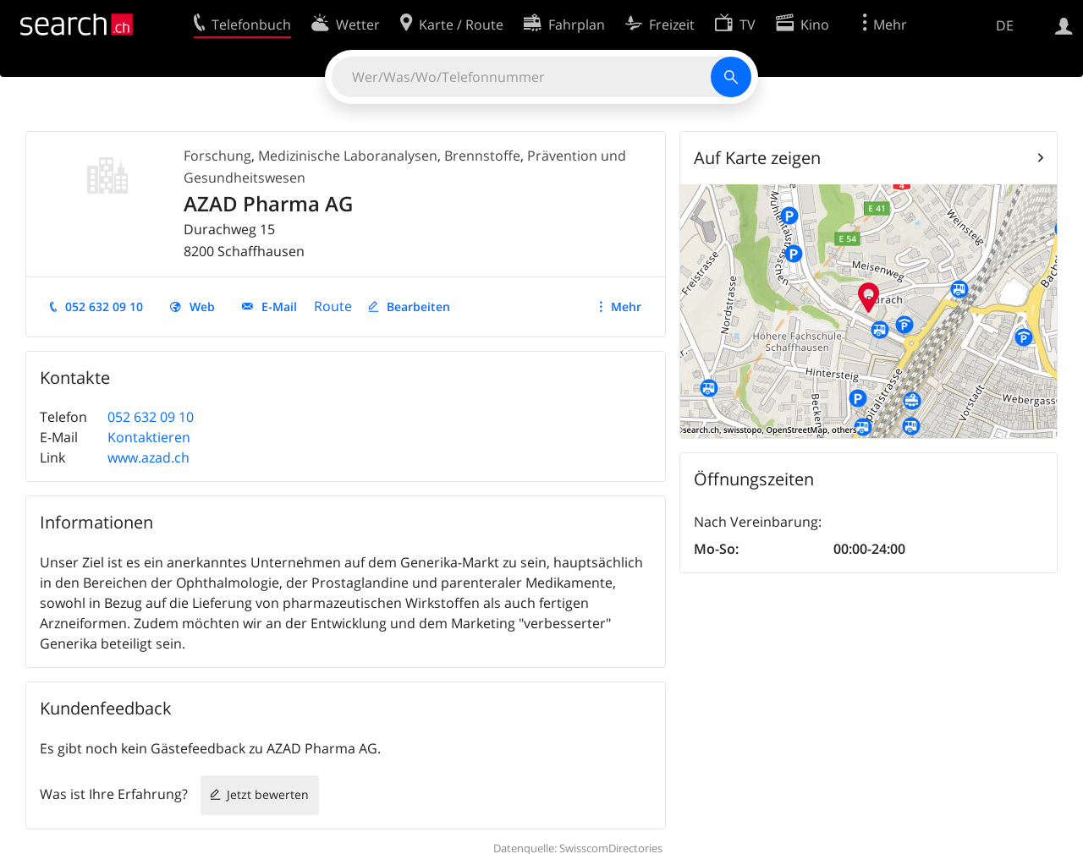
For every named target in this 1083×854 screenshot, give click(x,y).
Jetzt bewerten (268, 794)
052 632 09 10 (104, 306)
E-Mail (279, 306)
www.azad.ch (148, 457)
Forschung (217, 155)
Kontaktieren (148, 437)
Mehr (626, 306)
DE (1005, 25)
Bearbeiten (418, 306)
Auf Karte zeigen (757, 157)
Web (202, 306)
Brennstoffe (482, 155)
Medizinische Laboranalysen (347, 155)
